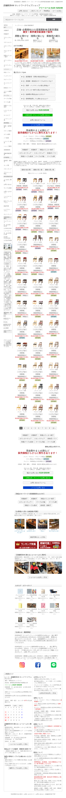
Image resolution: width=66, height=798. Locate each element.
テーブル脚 (51, 156)
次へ (54, 428)
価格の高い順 (49, 170)
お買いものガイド (29, 794)
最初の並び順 (26, 170)
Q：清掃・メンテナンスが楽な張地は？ (36, 85)
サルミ (43, 531)
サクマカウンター (54, 531)
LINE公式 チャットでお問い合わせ (37, 115)
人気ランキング (36, 11)
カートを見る (56, 11)
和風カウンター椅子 (46, 150)
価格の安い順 (37, 170)
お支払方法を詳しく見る (48, 693)
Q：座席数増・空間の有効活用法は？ (35, 76)
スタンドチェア (39, 153)
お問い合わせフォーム (37, 120)
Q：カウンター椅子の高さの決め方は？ (36, 90)
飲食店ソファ (51, 153)
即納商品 (47, 11)
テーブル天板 (39, 156)
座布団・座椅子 (45, 505)
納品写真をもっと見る (37, 537)
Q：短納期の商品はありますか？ (34, 94)
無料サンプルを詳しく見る (18, 768)
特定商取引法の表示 (16, 794)
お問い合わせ (23, 11)
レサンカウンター (21, 531)
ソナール (16, 531)
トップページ (19, 25)
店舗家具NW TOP (50, 794)
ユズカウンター (31, 531)
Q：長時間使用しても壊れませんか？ (35, 98)
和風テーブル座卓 (27, 156)
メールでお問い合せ (37, 125)
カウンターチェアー (26, 502)
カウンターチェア (25, 153)
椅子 (5, 27)
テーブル (6, 95)
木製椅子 (34, 150)
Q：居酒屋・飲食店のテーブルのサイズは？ (38, 81)
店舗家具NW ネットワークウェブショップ (21, 5)
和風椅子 (25, 150)
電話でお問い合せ (37, 110)
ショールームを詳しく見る (38, 577)
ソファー (6, 69)
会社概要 (6, 328)
